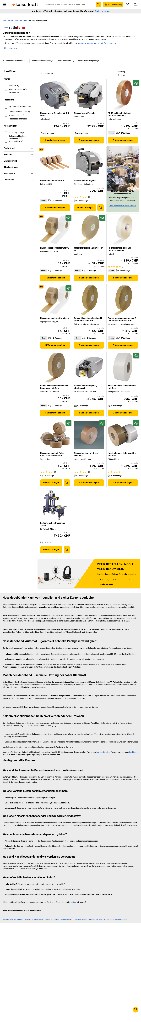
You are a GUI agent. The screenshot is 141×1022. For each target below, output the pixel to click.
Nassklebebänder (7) (65, 61)
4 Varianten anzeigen (89, 482)
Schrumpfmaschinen (79, 919)
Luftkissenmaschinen (118, 919)
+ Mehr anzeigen (10, 48)
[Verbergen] (32, 79)
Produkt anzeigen (85, 207)
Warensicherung (35, 919)
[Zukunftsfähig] (136, 83)
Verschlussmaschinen (38, 20)
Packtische (133, 752)
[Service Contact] (135, 1010)
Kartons (99, 752)
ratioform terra (93, 43)
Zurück (14, 27)
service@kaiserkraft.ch (113, 2)
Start (5, 20)
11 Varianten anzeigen (55, 345)
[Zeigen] (32, 148)
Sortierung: (121, 72)
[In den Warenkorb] (100, 207)
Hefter (106, 919)
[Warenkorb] (135, 8)
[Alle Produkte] (4, 8)
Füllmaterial (47, 919)
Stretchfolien (8, 919)
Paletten (106, 752)
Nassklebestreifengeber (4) (88, 61)
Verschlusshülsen (21, 919)
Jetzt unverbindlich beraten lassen (122, 205)
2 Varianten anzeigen (123, 413)
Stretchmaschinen (96, 919)
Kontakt (73, 902)
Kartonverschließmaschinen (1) (15, 61)
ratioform (82, 43)
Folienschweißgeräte (61, 919)
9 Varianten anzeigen (55, 207)
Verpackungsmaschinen (17, 20)
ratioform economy (108, 43)
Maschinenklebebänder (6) (42, 61)
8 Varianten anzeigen (89, 345)
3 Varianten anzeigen (55, 140)
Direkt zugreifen (102, 15)
